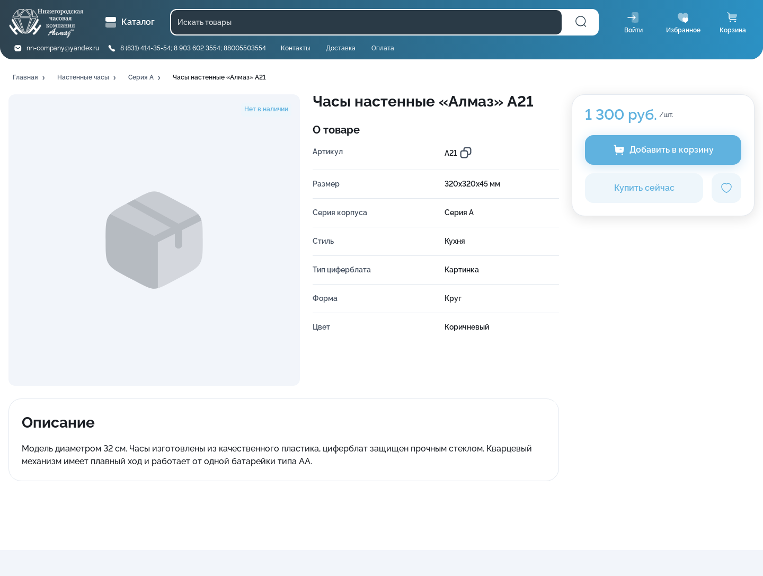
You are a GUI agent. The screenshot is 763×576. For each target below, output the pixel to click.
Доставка (341, 48)
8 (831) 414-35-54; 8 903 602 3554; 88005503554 (193, 48)
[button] (29, 78)
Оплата (382, 48)
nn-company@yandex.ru (62, 48)
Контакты (295, 48)
